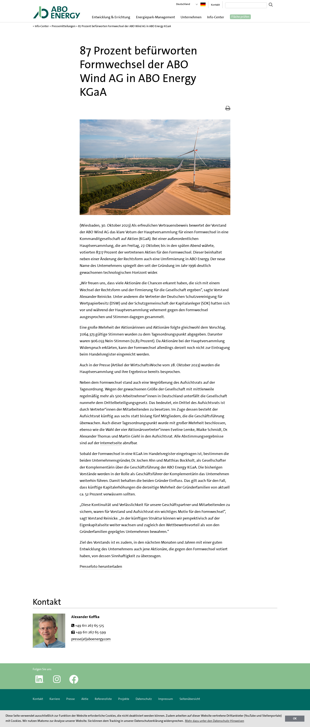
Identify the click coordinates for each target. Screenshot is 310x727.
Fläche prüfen (240, 16)
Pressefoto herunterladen (101, 566)
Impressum (166, 699)
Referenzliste (103, 699)
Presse (70, 699)
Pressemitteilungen (63, 26)
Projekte (123, 699)
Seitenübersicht (190, 699)
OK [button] (295, 718)
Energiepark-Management (155, 17)
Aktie (84, 699)
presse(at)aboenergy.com (91, 639)
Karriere (55, 699)
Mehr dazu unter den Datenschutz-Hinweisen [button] (214, 721)
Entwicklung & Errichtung (111, 17)
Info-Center (215, 17)
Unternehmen (191, 17)
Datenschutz (144, 699)
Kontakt (215, 4)
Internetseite (111, 442)
